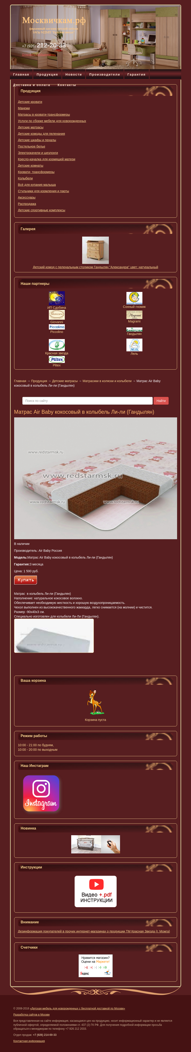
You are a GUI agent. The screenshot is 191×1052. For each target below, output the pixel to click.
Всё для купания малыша (37, 184)
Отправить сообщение (36, 54)
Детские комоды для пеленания (41, 133)
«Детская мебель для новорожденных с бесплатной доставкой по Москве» (77, 1008)
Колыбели (25, 178)
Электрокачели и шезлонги (38, 153)
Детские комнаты (30, 165)
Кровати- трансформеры (36, 172)
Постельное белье (31, 146)
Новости (73, 74)
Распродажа (27, 204)
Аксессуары (27, 197)
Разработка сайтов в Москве (31, 1014)
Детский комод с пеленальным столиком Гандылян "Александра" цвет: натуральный (95, 267)
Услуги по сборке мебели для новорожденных (52, 121)
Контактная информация (29, 1041)
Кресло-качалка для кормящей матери (46, 159)
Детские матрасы (31, 127)
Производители (104, 74)
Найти (161, 401)
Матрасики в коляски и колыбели (107, 381)
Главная (21, 74)
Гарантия (137, 74)
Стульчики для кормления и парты (43, 191)
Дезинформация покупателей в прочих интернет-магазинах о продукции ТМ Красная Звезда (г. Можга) (94, 931)
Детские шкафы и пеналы (37, 140)
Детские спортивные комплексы (41, 210)
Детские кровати (30, 102)
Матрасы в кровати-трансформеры (44, 114)
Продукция (47, 74)
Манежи (24, 108)
